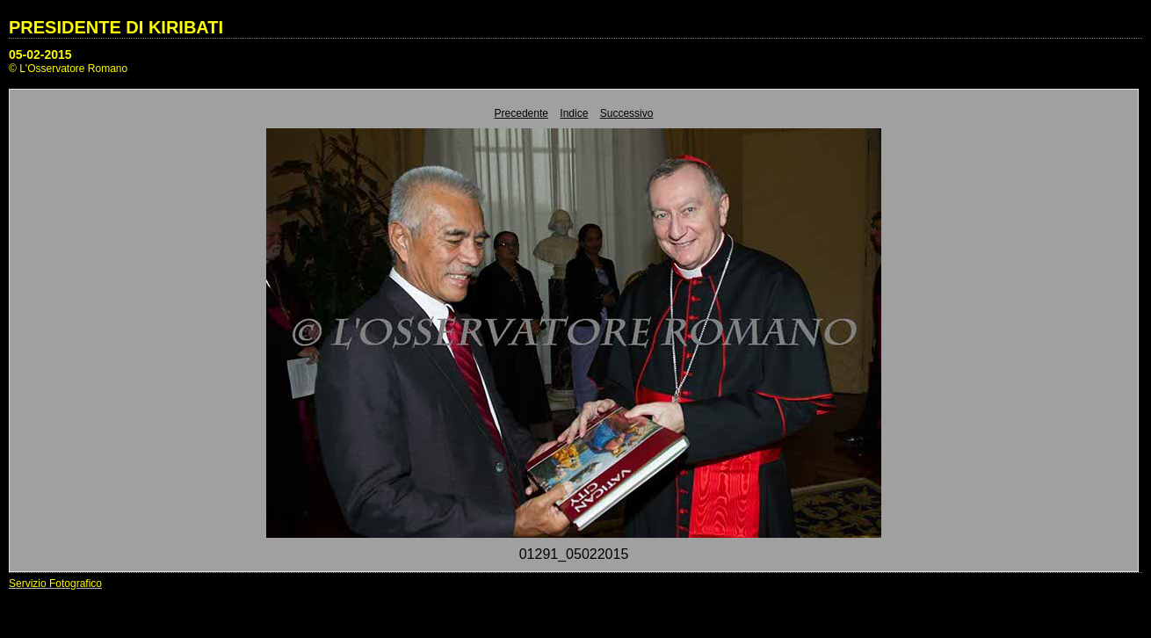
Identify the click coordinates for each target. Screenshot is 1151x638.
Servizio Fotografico (55, 583)
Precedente (521, 113)
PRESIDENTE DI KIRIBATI (116, 27)
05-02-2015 (40, 54)
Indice (574, 113)
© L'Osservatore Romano (68, 68)
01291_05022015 (574, 554)
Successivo (627, 113)
